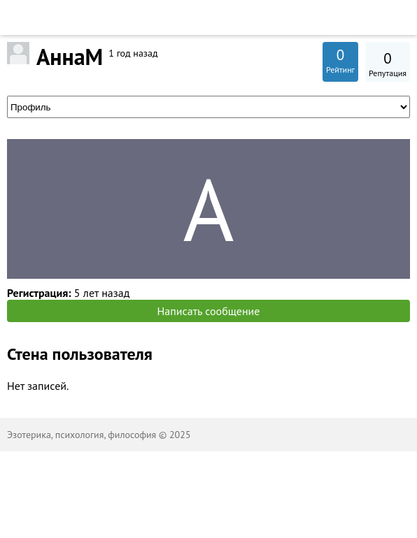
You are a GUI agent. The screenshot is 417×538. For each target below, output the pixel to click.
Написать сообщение (208, 311)
